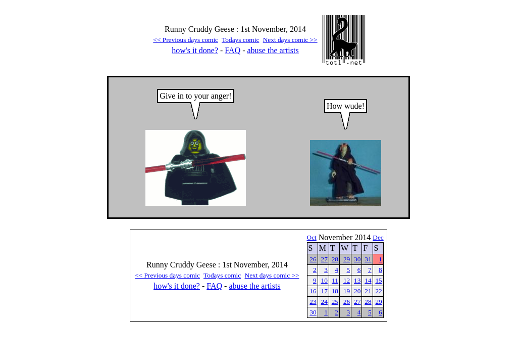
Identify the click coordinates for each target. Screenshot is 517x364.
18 (335, 291)
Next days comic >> (290, 39)
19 (346, 291)
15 (378, 280)
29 (346, 259)
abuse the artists (273, 50)
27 (324, 259)
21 (368, 291)
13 (357, 280)
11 (335, 280)
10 (324, 280)
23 (312, 301)
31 (368, 259)
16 (312, 291)
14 (368, 280)
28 (335, 259)
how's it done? (195, 50)
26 (312, 259)
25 (335, 301)
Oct (312, 237)
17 (324, 291)
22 (378, 291)
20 (357, 291)
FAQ (232, 50)
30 (357, 259)
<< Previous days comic (185, 39)
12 (346, 280)
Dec (378, 237)
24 (324, 301)
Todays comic (240, 39)
